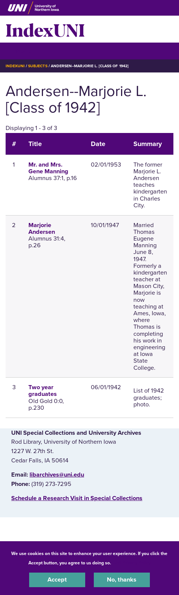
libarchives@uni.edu (57, 474)
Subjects (37, 65)
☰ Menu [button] (19, 50)
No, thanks (121, 579)
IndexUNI (45, 29)
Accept (57, 579)
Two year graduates (42, 391)
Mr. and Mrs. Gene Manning (48, 168)
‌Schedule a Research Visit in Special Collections (76, 498)
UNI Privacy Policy (132, 562)
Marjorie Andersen (41, 228)
